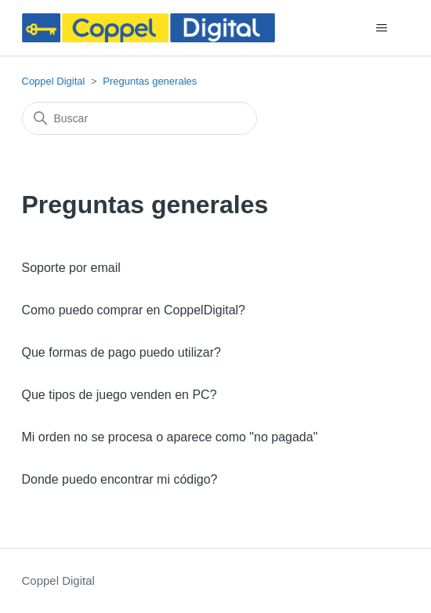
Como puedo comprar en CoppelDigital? (134, 310)
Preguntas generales (150, 81)
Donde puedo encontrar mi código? (120, 479)
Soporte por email (71, 267)
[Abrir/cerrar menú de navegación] (382, 28)
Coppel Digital (53, 81)
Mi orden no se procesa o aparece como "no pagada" (170, 437)
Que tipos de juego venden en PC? (119, 394)
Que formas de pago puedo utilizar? (121, 352)
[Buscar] (139, 118)
